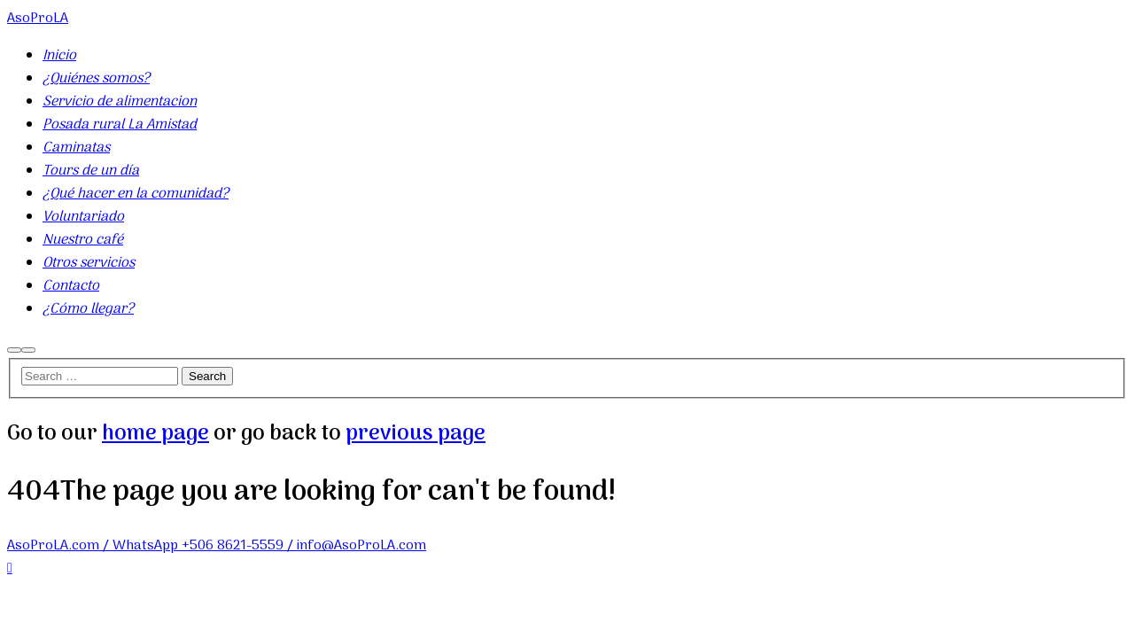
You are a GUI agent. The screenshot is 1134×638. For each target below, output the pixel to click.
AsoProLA (37, 18)
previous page (415, 433)
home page (155, 433)
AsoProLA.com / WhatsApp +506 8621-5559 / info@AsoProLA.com (216, 545)
